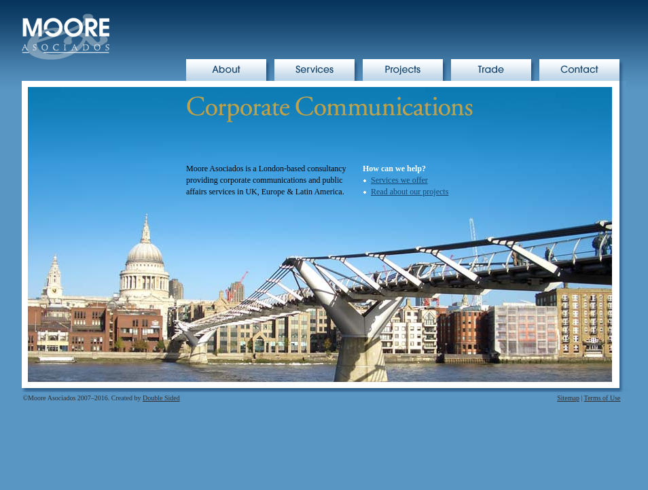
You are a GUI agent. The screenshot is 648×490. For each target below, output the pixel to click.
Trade (495, 70)
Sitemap (568, 398)
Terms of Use (602, 398)
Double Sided (161, 398)
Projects (407, 70)
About (230, 70)
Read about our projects (409, 191)
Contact (583, 70)
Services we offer (399, 180)
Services (318, 70)
